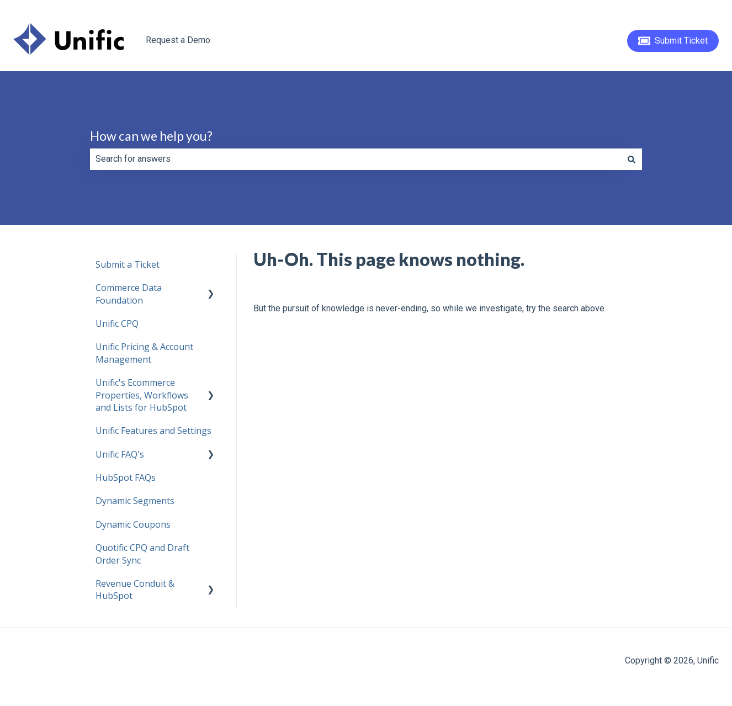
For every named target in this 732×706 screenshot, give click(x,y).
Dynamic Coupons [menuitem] (133, 524)
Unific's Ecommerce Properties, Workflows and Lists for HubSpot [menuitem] (142, 394)
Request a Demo (178, 40)
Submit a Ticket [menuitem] (128, 264)
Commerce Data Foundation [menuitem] (129, 294)
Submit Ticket (673, 40)
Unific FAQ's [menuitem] (120, 454)
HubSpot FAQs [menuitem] (126, 477)
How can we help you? (151, 136)
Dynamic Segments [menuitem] (135, 501)
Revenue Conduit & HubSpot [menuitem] (135, 589)
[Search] (631, 158)
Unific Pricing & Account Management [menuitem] (144, 353)
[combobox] (355, 158)
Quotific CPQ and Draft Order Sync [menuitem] (142, 554)
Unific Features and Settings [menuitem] (153, 430)
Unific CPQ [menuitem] (117, 323)
